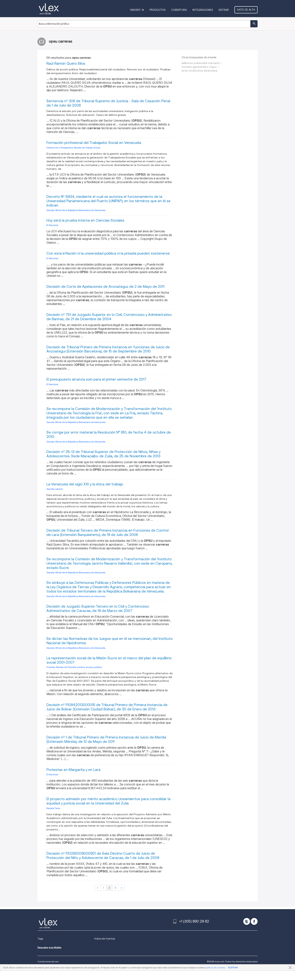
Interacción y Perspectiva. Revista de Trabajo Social (73, 147)
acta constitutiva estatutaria (199, 70)
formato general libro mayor (199, 66)
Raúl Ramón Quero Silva (65, 63)
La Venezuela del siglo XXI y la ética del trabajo (84, 484)
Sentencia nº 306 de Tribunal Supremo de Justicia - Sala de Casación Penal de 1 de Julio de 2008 (108, 103)
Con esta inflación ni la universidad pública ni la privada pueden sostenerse (108, 253)
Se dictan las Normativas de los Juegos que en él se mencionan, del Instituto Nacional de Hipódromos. (109, 641)
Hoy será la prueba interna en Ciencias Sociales (85, 220)
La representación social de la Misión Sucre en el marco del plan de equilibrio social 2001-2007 (109, 660)
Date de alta (246, 9)
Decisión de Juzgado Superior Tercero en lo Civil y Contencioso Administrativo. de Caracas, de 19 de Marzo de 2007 (97, 608)
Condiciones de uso (48, 961)
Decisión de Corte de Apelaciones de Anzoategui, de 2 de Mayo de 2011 (105, 287)
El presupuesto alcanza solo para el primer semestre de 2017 (96, 379)
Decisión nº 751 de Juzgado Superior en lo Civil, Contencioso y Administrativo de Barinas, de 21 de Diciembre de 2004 (109, 317)
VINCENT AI (137, 9)
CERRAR (289, 967)
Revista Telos (53, 808)
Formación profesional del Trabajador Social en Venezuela (93, 143)
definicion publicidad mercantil (201, 62)
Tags (40, 938)
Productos (158, 9)
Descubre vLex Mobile (49, 947)
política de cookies (215, 967)
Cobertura (179, 9)
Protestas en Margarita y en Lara (73, 770)
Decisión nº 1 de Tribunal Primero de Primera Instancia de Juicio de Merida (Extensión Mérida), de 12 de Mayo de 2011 (106, 739)
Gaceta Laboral (54, 489)
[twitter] (246, 921)
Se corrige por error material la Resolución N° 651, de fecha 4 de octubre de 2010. (108, 434)
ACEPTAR (233, 967)
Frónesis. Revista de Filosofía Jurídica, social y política (74, 667)
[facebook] (254, 921)
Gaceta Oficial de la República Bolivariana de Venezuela (75, 210)
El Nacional (52, 225)
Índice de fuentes (104, 938)
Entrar (224, 9)
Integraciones (202, 9)
